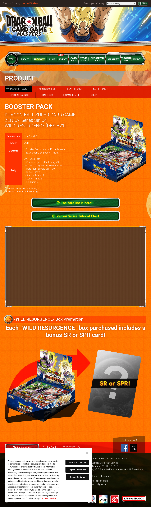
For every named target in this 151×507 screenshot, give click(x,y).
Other (94, 95)
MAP (144, 3)
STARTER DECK (75, 88)
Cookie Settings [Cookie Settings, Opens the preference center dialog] (77, 477)
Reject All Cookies (77, 470)
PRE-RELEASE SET (47, 88)
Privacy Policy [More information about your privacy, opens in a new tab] (49, 498)
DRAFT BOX (47, 95)
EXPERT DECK (100, 88)
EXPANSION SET (72, 95)
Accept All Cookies (77, 462)
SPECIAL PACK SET (20, 95)
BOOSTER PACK (16, 88)
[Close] (87, 453)
